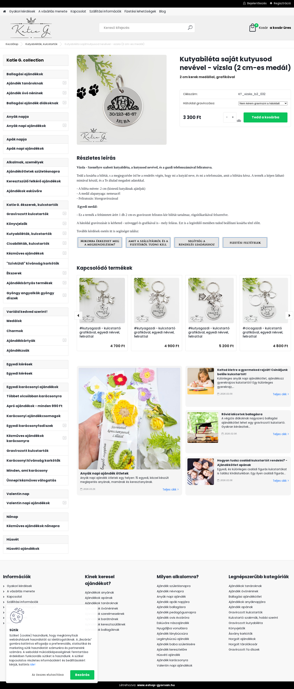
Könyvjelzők (237, 628)
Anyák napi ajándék (171, 597)
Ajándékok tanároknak (101, 603)
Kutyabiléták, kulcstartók (42, 44)
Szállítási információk (105, 11)
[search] (190, 29)
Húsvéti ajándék (168, 655)
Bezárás (82, 674)
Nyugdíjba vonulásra (172, 628)
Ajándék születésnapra (173, 586)
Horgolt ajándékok (242, 639)
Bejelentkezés (257, 3)
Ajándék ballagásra (171, 607)
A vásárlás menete (52, 11)
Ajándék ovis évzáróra (173, 618)
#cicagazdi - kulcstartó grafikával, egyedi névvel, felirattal (263, 332)
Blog (162, 11)
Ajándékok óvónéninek (101, 608)
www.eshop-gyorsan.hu (156, 685)
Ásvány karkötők (241, 634)
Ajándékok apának (98, 598)
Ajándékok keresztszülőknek (105, 624)
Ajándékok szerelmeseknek (104, 614)
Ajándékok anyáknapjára (247, 602)
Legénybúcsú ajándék (173, 639)
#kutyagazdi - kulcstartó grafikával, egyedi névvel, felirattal (100, 332)
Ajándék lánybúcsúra (172, 634)
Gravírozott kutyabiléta (246, 623)
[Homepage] (4, 12)
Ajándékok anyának (99, 592)
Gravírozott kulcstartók (246, 612)
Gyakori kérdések (22, 11)
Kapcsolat (78, 11)
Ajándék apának (241, 607)
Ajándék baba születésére (176, 644)
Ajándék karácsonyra (172, 660)
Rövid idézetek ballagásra (242, 414)
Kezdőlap (12, 44)
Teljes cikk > (171, 490)
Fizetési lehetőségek (140, 11)
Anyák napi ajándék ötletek (104, 473)
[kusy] (230, 117)
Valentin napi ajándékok (174, 665)
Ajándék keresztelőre (172, 649)
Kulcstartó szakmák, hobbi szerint (253, 618)
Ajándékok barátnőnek (101, 619)
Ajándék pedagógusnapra (176, 612)
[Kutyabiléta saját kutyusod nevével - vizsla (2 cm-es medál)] (122, 100)
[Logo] (31, 28)
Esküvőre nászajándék (173, 623)
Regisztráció (282, 3)
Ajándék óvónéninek (243, 591)
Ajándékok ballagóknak (102, 630)
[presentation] (78, 315)
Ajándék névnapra (170, 591)
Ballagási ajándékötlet (245, 597)
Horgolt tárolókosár (243, 644)
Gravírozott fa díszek (244, 649)
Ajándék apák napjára (173, 602)
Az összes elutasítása (48, 675)
